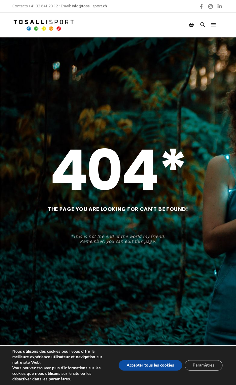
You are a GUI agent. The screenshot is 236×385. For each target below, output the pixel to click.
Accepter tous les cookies (145, 365)
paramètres (59, 379)
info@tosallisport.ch (89, 6)
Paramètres (202, 365)
